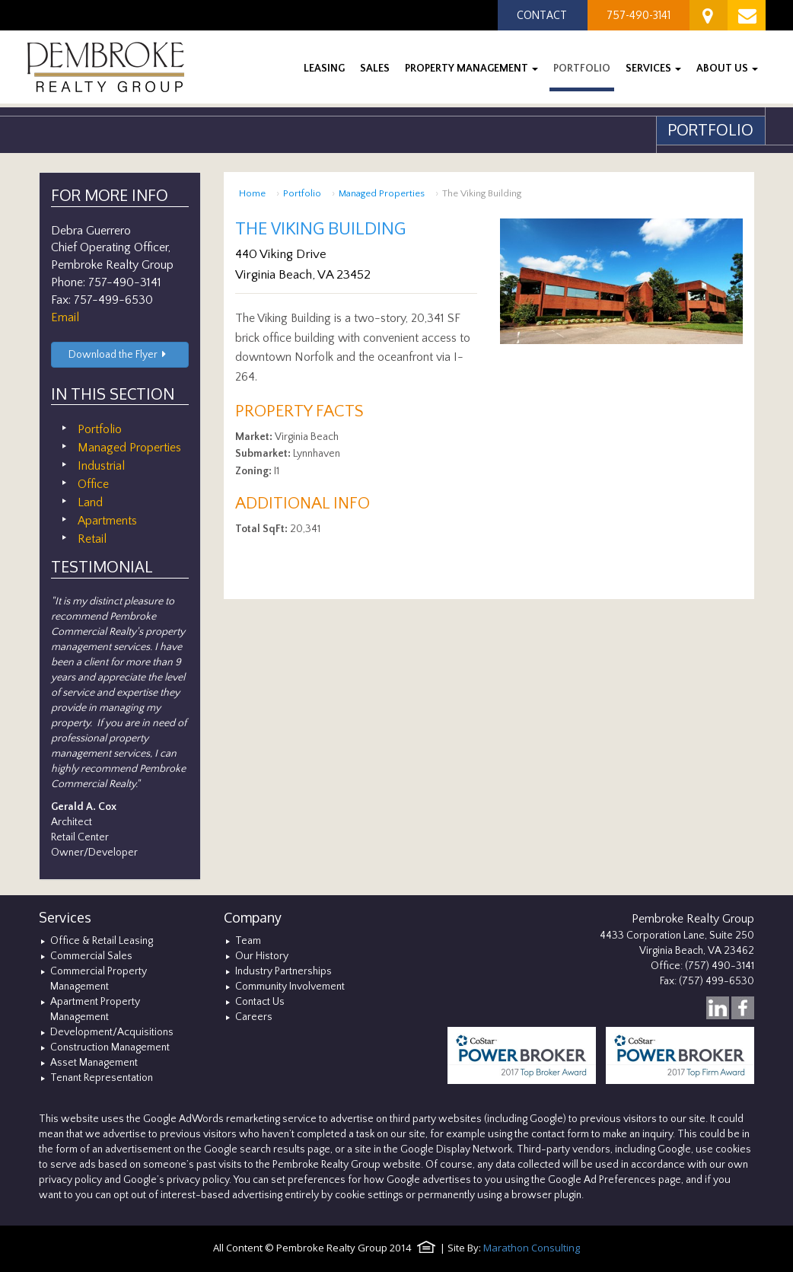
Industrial (101, 466)
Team (248, 941)
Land (90, 502)
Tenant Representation (101, 1078)
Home (252, 193)
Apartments (107, 521)
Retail (92, 539)
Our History (261, 956)
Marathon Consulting (531, 1247)
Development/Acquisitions (112, 1032)
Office (93, 484)
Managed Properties (382, 193)
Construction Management (110, 1047)
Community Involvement (290, 986)
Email (65, 317)
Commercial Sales (91, 956)
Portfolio (302, 193)
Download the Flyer (119, 355)
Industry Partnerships (283, 971)
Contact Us (260, 1002)
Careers (253, 1017)
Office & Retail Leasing (101, 941)
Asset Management (94, 1063)
